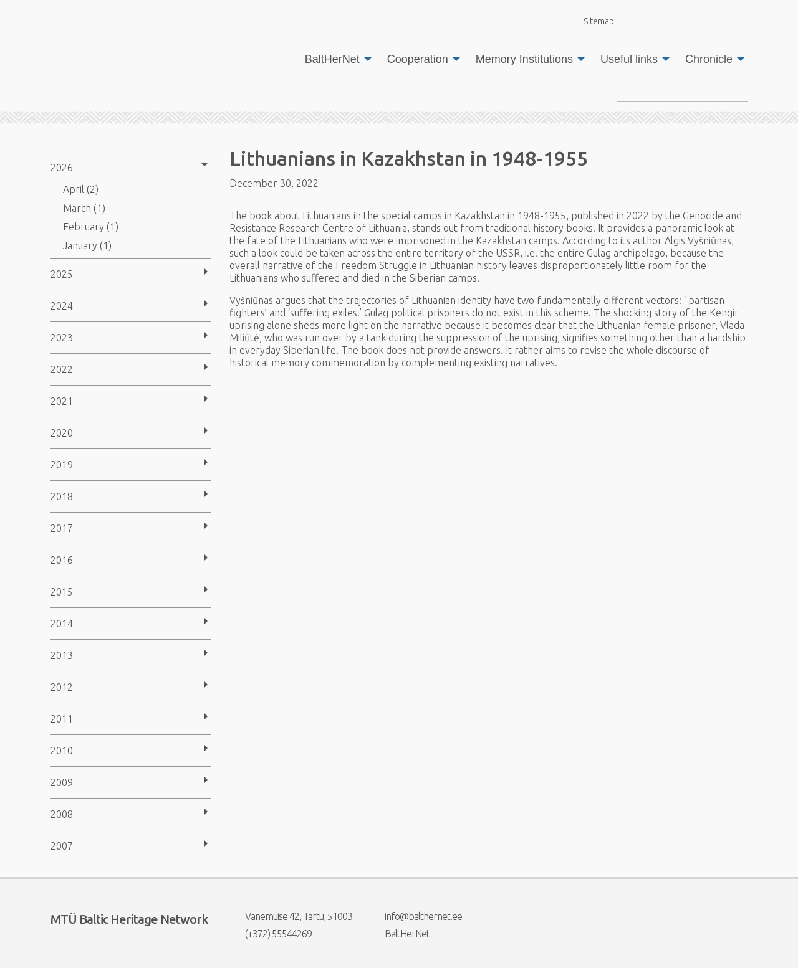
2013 (61, 655)
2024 (61, 305)
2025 (61, 274)
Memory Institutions (524, 59)
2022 (61, 369)
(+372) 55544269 (270, 933)
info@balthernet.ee (415, 916)
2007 (61, 846)
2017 (61, 528)
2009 (61, 782)
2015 (61, 591)
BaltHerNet (332, 59)
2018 (61, 496)
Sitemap (591, 21)
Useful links (629, 59)
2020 (61, 433)
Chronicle (709, 59)
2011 (61, 718)
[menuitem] (335, 59)
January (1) (87, 245)
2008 (61, 814)
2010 (61, 750)
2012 (61, 687)
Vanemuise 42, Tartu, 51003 (290, 916)
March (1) (84, 208)
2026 (61, 167)
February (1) (90, 226)
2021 (61, 401)
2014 (61, 623)
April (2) (81, 189)
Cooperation (417, 59)
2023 (61, 337)
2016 (61, 560)
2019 (61, 464)
